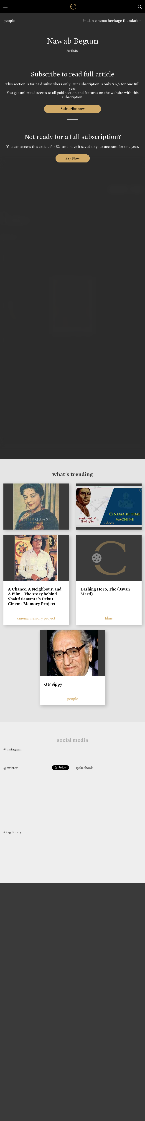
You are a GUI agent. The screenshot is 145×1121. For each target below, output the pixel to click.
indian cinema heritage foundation (112, 20)
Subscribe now (72, 109)
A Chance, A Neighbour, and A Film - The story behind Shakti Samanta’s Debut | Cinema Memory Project (34, 596)
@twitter (10, 768)
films (109, 618)
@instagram (12, 749)
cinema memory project (36, 618)
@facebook (84, 768)
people (9, 20)
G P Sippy (53, 684)
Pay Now (72, 158)
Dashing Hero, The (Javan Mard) (105, 592)
